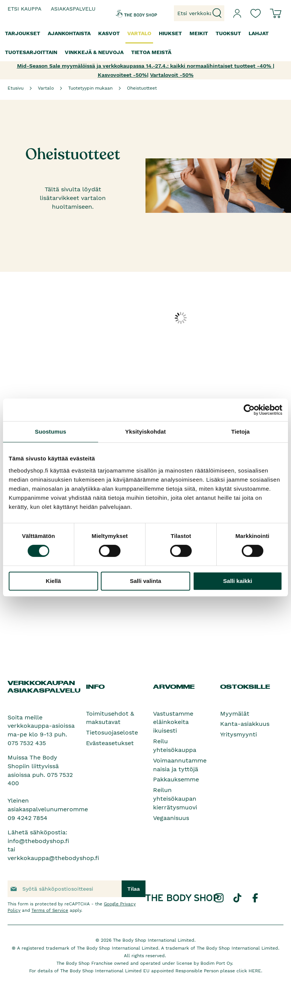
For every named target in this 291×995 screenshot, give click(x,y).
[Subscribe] (134, 888)
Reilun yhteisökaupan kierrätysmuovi (175, 798)
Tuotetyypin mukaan (90, 88)
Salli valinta (145, 581)
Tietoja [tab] (240, 431)
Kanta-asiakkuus (244, 723)
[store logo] (127, 13)
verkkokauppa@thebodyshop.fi (53, 858)
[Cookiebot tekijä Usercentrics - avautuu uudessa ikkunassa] (249, 409)
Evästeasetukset (110, 743)
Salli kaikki (237, 581)
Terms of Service (49, 910)
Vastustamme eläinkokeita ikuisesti (173, 722)
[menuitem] (22, 33)
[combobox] (199, 13)
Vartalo (46, 88)
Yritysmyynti (238, 734)
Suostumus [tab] (50, 431)
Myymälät (234, 713)
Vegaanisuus (171, 817)
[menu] (145, 43)
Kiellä (53, 581)
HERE (255, 970)
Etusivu (15, 88)
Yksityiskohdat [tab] (145, 431)
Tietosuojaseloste (112, 732)
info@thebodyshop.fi (38, 841)
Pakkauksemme (176, 779)
